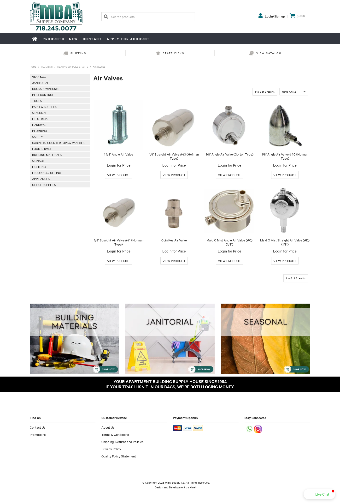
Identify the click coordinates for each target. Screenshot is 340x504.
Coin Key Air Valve (174, 240)
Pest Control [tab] (43, 94)
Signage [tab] (38, 160)
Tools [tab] (37, 100)
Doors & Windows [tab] (45, 88)
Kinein (193, 487)
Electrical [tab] (40, 118)
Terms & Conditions (115, 434)
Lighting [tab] (39, 166)
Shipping (78, 53)
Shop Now (39, 77)
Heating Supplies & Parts (72, 66)
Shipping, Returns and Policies (122, 441)
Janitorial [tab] (40, 82)
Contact (92, 38)
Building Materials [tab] (47, 154)
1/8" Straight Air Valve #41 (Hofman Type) (118, 242)
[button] (319, 494)
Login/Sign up (275, 16)
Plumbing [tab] (39, 130)
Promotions (38, 434)
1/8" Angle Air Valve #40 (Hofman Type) (285, 156)
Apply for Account (128, 38)
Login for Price (118, 165)
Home (35, 38)
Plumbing (47, 66)
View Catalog (268, 53)
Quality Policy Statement (118, 456)
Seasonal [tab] (39, 112)
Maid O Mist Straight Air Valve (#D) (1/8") (285, 242)
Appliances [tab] (41, 178)
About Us (107, 427)
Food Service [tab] (42, 148)
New (73, 38)
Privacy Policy (111, 449)
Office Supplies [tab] (44, 184)
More (118, 175)
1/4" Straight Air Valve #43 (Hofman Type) (174, 156)
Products (53, 38)
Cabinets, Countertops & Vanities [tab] (58, 142)
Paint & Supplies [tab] (44, 106)
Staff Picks (173, 53)
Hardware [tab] (40, 124)
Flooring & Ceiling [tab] (46, 172)
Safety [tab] (37, 136)
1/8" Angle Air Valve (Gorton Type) (229, 154)
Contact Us (37, 427)
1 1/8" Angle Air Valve (118, 154)
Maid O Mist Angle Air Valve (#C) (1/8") (229, 242)
